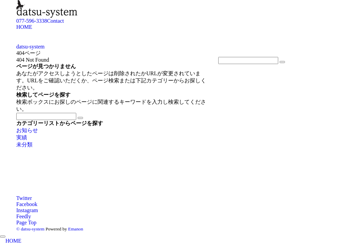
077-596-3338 (31, 21)
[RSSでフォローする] (23, 216)
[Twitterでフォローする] (24, 198)
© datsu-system (30, 228)
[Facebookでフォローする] (26, 204)
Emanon (75, 228)
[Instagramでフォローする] (27, 210)
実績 (21, 137)
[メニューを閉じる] (2, 237)
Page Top (26, 222)
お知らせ (27, 130)
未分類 (24, 144)
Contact (55, 21)
